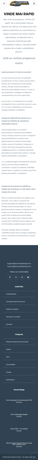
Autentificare (11, 294)
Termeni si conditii (13, 317)
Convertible (10, 364)
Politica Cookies (12, 309)
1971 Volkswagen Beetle (19, 414)
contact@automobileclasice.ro (19, 266)
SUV (7, 357)
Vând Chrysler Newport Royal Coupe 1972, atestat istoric (19, 443)
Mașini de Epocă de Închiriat (17, 342)
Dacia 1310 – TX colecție (19, 428)
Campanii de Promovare (15, 302)
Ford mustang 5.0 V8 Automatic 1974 (19, 400)
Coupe (8, 372)
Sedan (8, 349)
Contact (9, 324)
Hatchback (10, 380)
